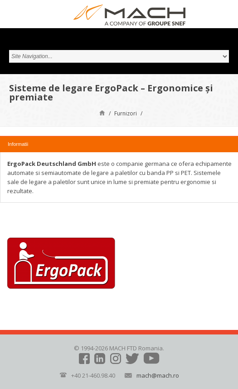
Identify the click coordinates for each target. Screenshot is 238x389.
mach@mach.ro (157, 375)
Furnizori (125, 113)
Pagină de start (102, 112)
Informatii (18, 144)
